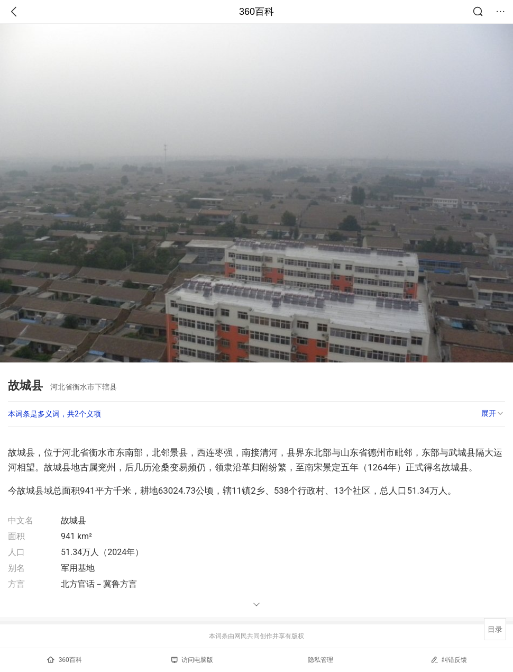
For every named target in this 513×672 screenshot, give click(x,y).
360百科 (256, 11)
